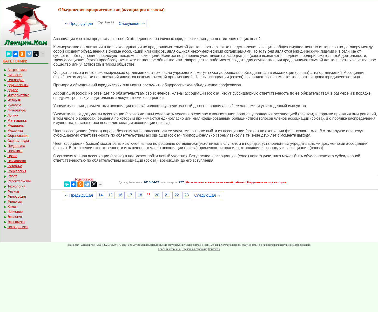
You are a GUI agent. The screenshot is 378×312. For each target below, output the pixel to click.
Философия (16, 196)
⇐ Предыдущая (79, 23)
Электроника (17, 227)
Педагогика (16, 146)
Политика (14, 151)
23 (186, 195)
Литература (16, 110)
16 (120, 195)
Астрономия (17, 70)
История (13, 100)
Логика (12, 115)
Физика (13, 191)
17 (130, 195)
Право (12, 156)
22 (177, 195)
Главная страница (169, 249)
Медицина (15, 125)
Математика (17, 120)
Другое (12, 90)
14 (100, 195)
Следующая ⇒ (132, 23)
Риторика (14, 166)
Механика (15, 130)
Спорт (12, 176)
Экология (14, 217)
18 (140, 195)
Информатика (18, 95)
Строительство (19, 181)
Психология (16, 161)
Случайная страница (194, 249)
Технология (16, 186)
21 (167, 195)
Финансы (14, 201)
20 (157, 195)
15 (110, 195)
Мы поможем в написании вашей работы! (215, 182)
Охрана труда (18, 141)
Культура (14, 105)
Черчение (15, 212)
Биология (14, 75)
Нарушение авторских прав (266, 182)
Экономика (16, 222)
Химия (12, 206)
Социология (16, 171)
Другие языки (17, 85)
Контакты (214, 249)
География (15, 80)
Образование (17, 136)
